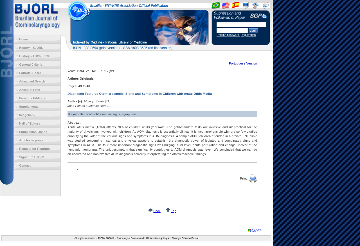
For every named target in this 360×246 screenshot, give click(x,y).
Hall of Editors (29, 123)
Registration (248, 34)
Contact (25, 165)
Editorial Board (30, 73)
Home (23, 39)
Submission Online (33, 132)
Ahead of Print (29, 89)
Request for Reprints (34, 148)
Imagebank (27, 115)
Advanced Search (32, 81)
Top (173, 211)
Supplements (29, 106)
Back (156, 211)
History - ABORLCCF (34, 56)
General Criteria (30, 64)
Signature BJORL (32, 157)
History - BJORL (31, 47)
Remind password (228, 34)
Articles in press (31, 140)
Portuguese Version (243, 63)
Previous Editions (32, 98)
